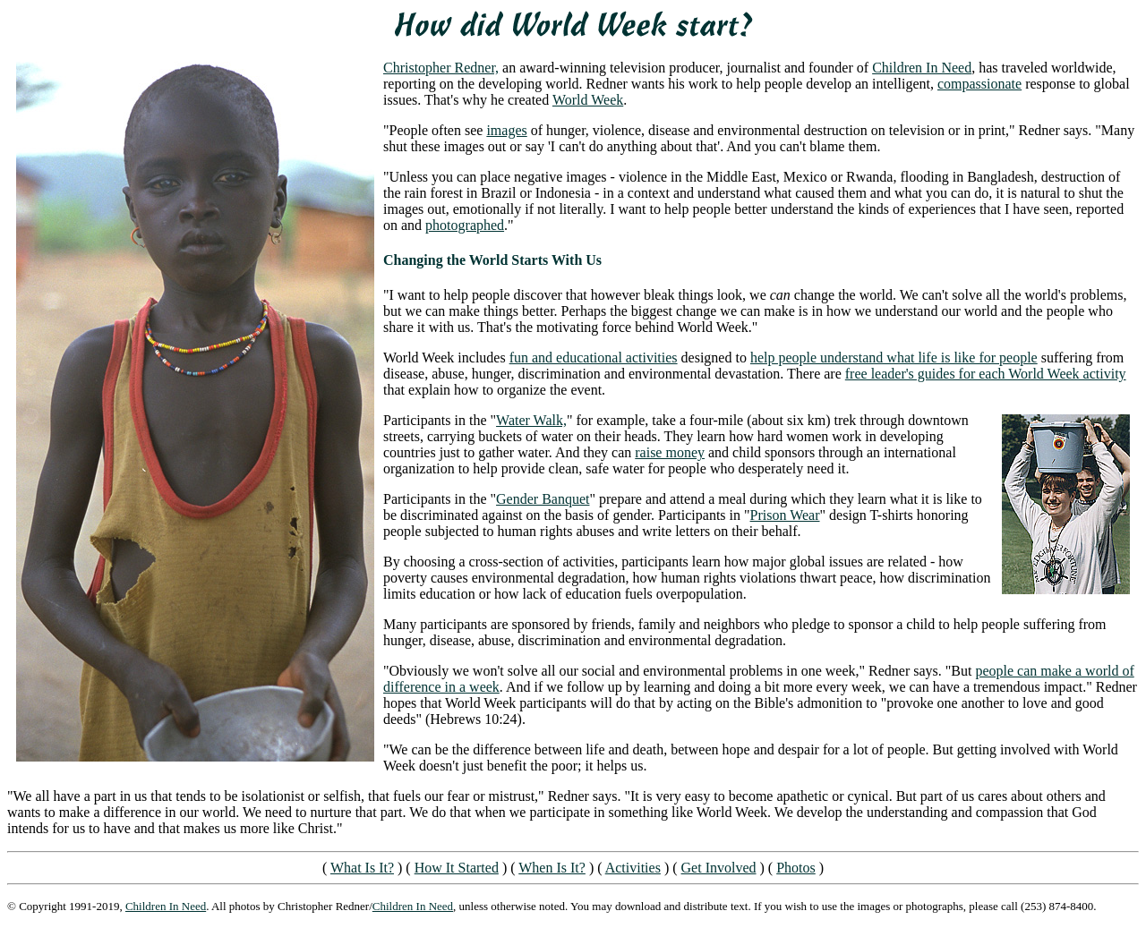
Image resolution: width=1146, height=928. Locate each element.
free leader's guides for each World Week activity (985, 373)
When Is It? (552, 867)
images (506, 130)
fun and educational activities (593, 357)
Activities (633, 867)
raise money (670, 452)
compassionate (979, 83)
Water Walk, (531, 420)
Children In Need (921, 67)
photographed (464, 225)
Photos (796, 867)
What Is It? (362, 867)
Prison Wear (785, 515)
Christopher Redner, (441, 67)
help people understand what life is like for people (894, 357)
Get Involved (719, 867)
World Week (587, 99)
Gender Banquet (542, 499)
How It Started (457, 867)
